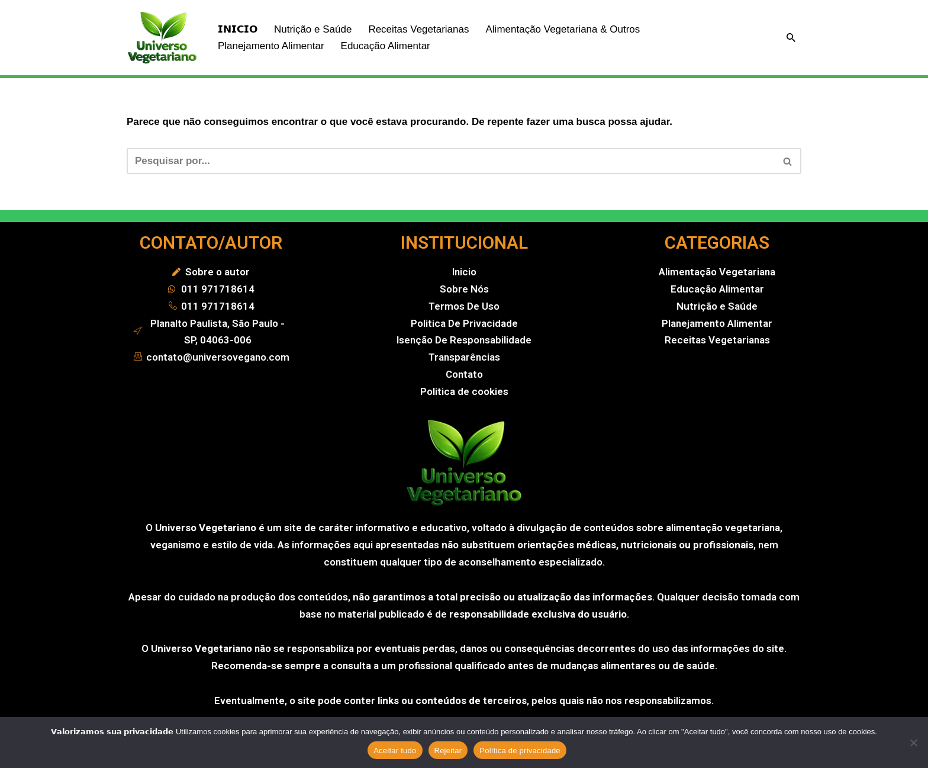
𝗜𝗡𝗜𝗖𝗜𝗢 (237, 29)
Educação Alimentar (385, 46)
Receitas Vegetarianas (418, 29)
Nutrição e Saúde (313, 29)
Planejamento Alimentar (271, 46)
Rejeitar (448, 750)
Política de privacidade (519, 750)
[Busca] (791, 37)
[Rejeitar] (913, 742)
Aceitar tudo (394, 750)
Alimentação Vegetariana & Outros (562, 29)
